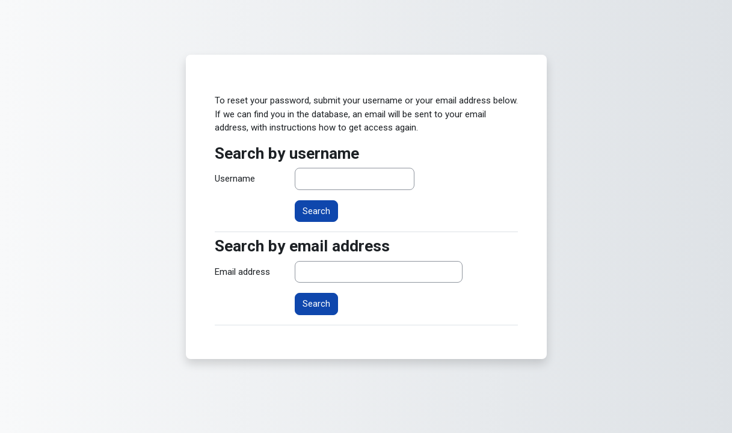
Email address (242, 271)
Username (235, 178)
